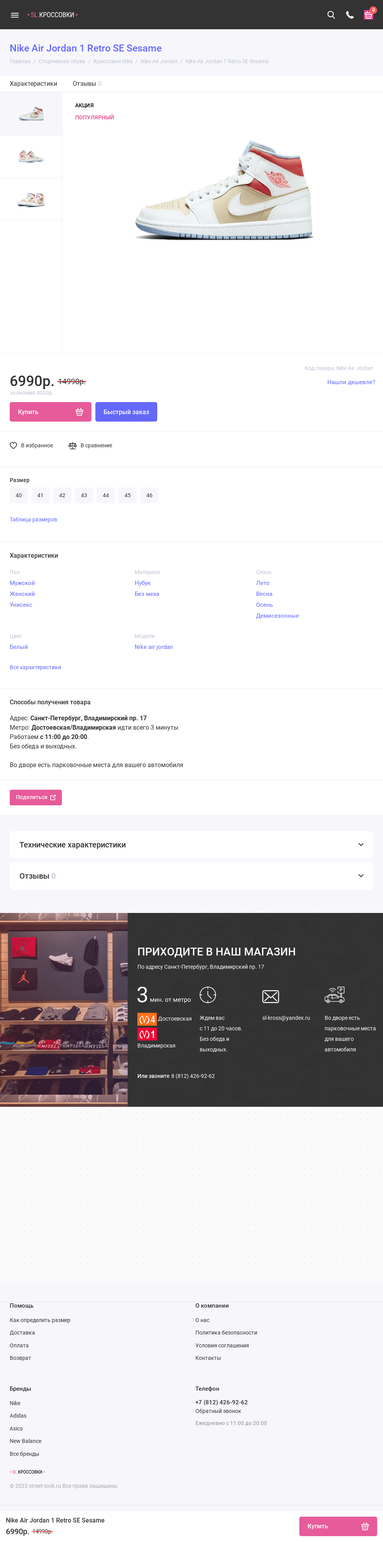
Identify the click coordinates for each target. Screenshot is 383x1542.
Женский (22, 593)
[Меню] (14, 14)
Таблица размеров (33, 519)
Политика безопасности (226, 1332)
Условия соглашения (222, 1345)
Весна (264, 593)
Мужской (22, 583)
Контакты (208, 1358)
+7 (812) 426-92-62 (221, 1402)
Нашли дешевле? (351, 382)
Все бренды (24, 1454)
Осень (264, 604)
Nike (15, 1403)
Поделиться (36, 797)
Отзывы (87, 83)
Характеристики (33, 83)
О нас (202, 1320)
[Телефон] (350, 14)
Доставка (22, 1332)
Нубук (143, 583)
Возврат (20, 1358)
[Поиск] (331, 14)
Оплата (19, 1345)
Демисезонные (277, 615)
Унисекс (21, 604)
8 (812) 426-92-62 (193, 1076)
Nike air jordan (154, 646)
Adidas (18, 1416)
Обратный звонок (218, 1411)
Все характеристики (35, 667)
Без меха (147, 593)
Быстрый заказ (126, 412)
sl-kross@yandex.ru (286, 1018)
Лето (263, 583)
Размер (20, 480)
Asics (16, 1428)
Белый (19, 646)
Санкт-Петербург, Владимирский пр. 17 (200, 967)
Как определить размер (40, 1320)
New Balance (25, 1441)
